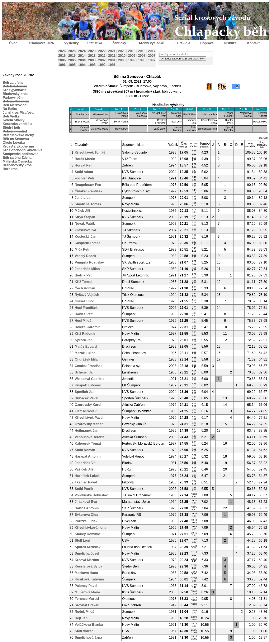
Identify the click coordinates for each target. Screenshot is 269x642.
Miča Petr (82, 249)
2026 (62, 51)
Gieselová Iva (85, 230)
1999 (132, 60)
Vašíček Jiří (84, 469)
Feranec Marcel (87, 598)
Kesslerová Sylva (88, 566)
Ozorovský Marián (89, 424)
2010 (122, 55)
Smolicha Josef (87, 553)
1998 (142, 60)
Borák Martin (85, 159)
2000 (122, 60)
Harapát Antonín (88, 456)
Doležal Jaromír (87, 327)
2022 (102, 51)
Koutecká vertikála (17, 124)
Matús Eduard (86, 346)
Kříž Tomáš (84, 282)
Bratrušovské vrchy (18, 135)
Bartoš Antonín (87, 508)
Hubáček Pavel (86, 398)
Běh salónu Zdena (17, 157)
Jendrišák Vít (85, 463)
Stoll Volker (84, 631)
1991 (112, 65)
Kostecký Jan (85, 236)
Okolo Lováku (14, 142)
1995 (72, 65)
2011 (112, 55)
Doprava (207, 43)
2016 (62, 55)
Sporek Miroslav (88, 547)
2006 (62, 60)
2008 (142, 55)
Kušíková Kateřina (89, 579)
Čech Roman (85, 288)
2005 (72, 60)
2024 (82, 51)
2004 (82, 60)
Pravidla (183, 43)
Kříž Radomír (85, 333)
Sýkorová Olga (86, 514)
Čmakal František (89, 191)
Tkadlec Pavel (86, 482)
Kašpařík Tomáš (87, 243)
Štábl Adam (84, 172)
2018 (142, 51)
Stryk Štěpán (85, 217)
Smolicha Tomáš (88, 204)
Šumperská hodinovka (20, 154)
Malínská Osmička (17, 161)
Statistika (94, 43)
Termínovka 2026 (40, 43)
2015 (72, 55)
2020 (122, 51)
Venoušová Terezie (90, 437)
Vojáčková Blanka (89, 624)
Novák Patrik (85, 223)
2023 (92, 51)
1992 (102, 65)
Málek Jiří (82, 210)
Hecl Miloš (83, 320)
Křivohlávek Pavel (89, 417)
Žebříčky (119, 43)
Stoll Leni (82, 540)
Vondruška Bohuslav (91, 495)
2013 (92, 55)
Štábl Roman (85, 450)
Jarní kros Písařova (18, 112)
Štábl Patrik (84, 489)
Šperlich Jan (85, 392)
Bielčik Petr (84, 275)
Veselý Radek (85, 256)
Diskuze (230, 43)
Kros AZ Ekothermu (18, 146)
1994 (82, 65)
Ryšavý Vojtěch (87, 294)
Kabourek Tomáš (88, 443)
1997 (152, 60)
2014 (82, 55)
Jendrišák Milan (87, 269)
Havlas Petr (84, 314)
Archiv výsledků (151, 43)
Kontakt (253, 43)
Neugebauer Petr (88, 185)
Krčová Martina (87, 560)
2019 (132, 51)
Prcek (263, 138)
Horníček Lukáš (87, 476)
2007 (152, 55)
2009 (132, 55)
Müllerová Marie (87, 592)
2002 (102, 60)
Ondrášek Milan (87, 359)
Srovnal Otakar (87, 605)
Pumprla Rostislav (89, 262)
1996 (62, 65)
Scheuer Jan (85, 372)
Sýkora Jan (84, 340)
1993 (92, 65)
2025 (72, 51)
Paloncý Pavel (86, 586)
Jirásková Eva (86, 501)
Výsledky (71, 43)
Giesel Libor (84, 301)
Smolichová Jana (88, 637)
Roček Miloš (84, 611)
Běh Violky (11, 116)
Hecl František (86, 307)
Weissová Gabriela (89, 379)
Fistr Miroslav (85, 411)
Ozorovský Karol (88, 404)
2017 (152, 51)
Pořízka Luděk (86, 521)
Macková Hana (86, 573)
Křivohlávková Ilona (90, 527)
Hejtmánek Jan (86, 430)
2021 (112, 51)
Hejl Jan (81, 618)
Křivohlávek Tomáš (90, 152)
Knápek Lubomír (88, 385)
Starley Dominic (87, 534)
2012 (102, 55)
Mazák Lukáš (85, 353)
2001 (112, 60)
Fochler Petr (84, 178)
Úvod (13, 43)
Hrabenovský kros (17, 165)
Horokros (10, 169)
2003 (92, 60)
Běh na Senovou (16, 139)
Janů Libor (83, 197)
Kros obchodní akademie (22, 150)
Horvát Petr (84, 165)
